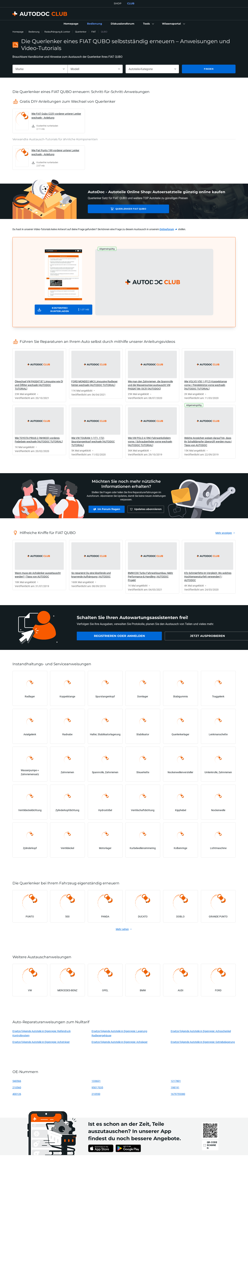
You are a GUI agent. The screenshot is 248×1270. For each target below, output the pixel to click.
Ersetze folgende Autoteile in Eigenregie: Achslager (120, 1042)
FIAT (93, 31)
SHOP (117, 3)
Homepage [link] (17, 31)
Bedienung (34, 31)
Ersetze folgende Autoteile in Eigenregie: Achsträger (41, 1042)
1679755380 (178, 1094)
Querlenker (80, 31)
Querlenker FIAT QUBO (113, 208)
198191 (175, 1087)
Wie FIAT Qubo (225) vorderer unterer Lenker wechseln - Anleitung (56, 115)
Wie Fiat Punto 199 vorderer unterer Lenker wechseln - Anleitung (55, 152)
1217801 (176, 1081)
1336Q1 (96, 1081)
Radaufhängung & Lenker (57, 31)
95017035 (97, 1087)
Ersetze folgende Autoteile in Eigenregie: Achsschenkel (201, 1031)
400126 (16, 1094)
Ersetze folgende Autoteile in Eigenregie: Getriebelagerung (203, 1042)
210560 (16, 1087)
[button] (148, 23)
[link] (71, 23)
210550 (96, 1094)
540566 (16, 1081)
